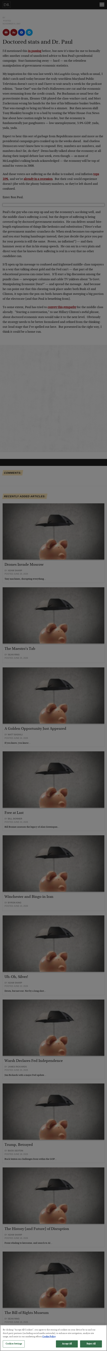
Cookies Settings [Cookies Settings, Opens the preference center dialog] (14, 1346)
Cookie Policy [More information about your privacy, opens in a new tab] (49, 1339)
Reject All (91, 1346)
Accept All (67, 1346)
